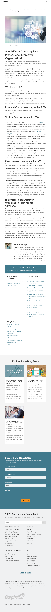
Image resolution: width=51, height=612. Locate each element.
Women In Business (13, 345)
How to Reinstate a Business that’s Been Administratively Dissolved (14, 381)
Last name (10, 474)
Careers (28, 542)
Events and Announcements (15, 340)
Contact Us (29, 543)
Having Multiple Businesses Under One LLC (37, 297)
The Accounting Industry (32, 564)
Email (8, 482)
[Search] (46, 1)
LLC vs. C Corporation (34, 310)
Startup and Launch (13, 326)
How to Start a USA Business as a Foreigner (37, 315)
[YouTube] (25, 572)
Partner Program (12, 342)
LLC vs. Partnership (33, 307)
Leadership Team (31, 531)
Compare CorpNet (31, 536)
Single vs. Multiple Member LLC (36, 287)
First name (10, 466)
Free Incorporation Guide (14, 283)
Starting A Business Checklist (15, 281)
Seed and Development (14, 324)
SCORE (41, 123)
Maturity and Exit (12, 338)
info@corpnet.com (9, 542)
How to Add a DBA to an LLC (36, 294)
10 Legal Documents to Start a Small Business (36, 282)
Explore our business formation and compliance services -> (21, 270)
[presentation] (15, 494)
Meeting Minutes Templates (12, 560)
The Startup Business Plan (35, 279)
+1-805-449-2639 (12, 536)
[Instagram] (30, 572)
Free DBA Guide (12, 288)
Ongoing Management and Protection (22, 9)
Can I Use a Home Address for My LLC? (37, 291)
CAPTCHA (7, 490)
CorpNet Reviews (31, 538)
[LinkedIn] (28, 572)
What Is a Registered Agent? (36, 300)
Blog (11, 9)
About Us (29, 529)
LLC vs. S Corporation (34, 312)
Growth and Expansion (13, 329)
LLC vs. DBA (32, 303)
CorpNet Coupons (31, 540)
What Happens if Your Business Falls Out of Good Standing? (14, 422)
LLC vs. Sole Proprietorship (35, 305)
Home (6, 9)
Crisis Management (13, 335)
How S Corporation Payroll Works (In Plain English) (35, 380)
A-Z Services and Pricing (32, 533)
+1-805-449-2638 (13, 533)
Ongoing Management (32, 558)
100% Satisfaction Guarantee (34, 534)
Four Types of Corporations (35, 285)
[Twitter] (21, 572)
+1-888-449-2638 (14, 534)
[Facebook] (23, 572)
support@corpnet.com (10, 545)
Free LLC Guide (12, 285)
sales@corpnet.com (10, 543)
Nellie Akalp (20, 244)
